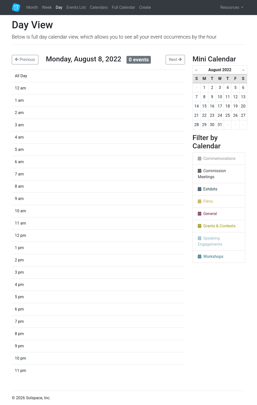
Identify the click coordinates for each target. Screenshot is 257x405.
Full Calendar (123, 7)
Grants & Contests (217, 226)
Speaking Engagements (210, 241)
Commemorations (216, 158)
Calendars (99, 7)
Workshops (210, 256)
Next (175, 59)
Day (59, 7)
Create (145, 7)
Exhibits (207, 189)
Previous (25, 59)
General (207, 213)
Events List (76, 7)
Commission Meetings (212, 173)
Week (47, 7)
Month (32, 7)
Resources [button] (230, 7)
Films (205, 201)
